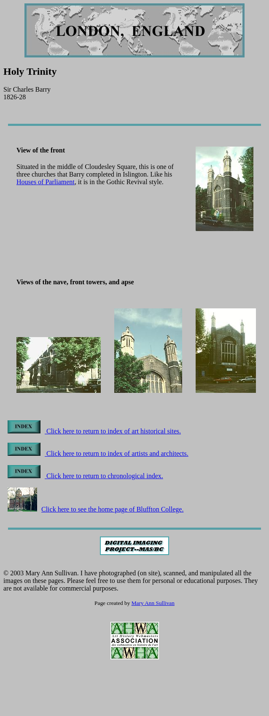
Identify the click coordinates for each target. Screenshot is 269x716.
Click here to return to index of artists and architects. (98, 453)
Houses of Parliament (45, 181)
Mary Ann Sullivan (153, 603)
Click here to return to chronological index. (85, 475)
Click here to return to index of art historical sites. (94, 431)
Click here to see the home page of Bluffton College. (95, 509)
